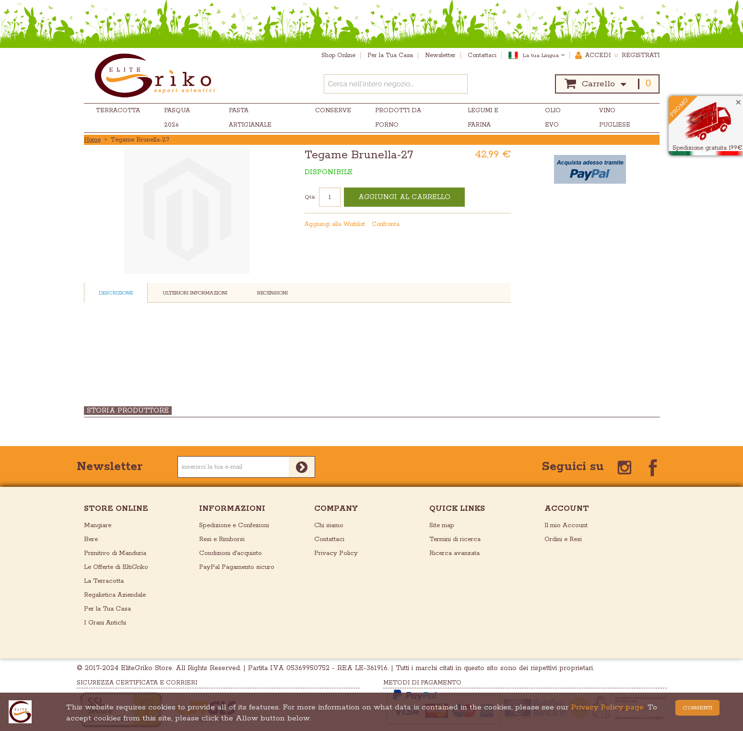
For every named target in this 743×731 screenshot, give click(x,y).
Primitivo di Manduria (115, 553)
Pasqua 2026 (177, 118)
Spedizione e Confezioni (234, 525)
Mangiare (97, 525)
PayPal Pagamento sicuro (236, 567)
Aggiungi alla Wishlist (335, 224)
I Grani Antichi (105, 623)
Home (92, 139)
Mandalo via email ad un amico (466, 224)
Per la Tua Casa (107, 609)
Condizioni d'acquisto (230, 553)
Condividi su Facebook (485, 224)
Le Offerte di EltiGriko (116, 567)
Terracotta (118, 110)
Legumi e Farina (483, 118)
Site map (441, 525)
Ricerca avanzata (454, 553)
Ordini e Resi (563, 539)
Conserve (333, 110)
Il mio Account (566, 525)
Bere (91, 539)
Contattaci (329, 539)
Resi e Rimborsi (222, 539)
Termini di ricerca (455, 539)
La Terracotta (104, 581)
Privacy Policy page (607, 707)
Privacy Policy (336, 553)
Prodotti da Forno (398, 118)
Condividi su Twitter (504, 224)
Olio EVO (553, 118)
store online (116, 509)
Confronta (386, 224)
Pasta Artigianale (250, 118)
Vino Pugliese (614, 118)
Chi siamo (328, 525)
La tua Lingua (544, 55)
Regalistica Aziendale (115, 595)
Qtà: (310, 196)
